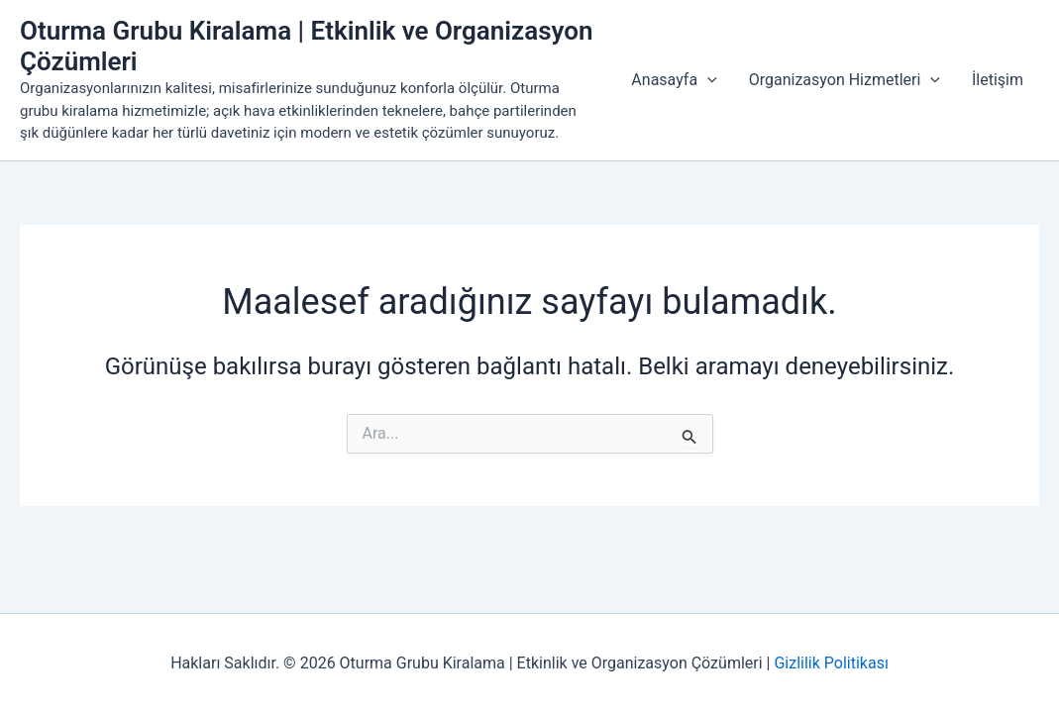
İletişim (997, 79)
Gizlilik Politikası (831, 663)
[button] (707, 80)
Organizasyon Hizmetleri (844, 80)
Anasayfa (673, 80)
